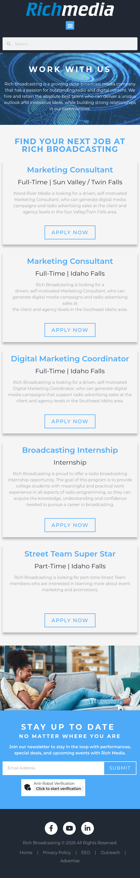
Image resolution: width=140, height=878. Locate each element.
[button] (70, 25)
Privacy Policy (57, 852)
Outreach (110, 852)
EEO (85, 852)
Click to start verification (58, 788)
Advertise (70, 860)
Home (26, 852)
